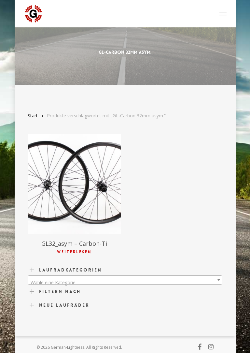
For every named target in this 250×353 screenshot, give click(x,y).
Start (33, 115)
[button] (223, 13)
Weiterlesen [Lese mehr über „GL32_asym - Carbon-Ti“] (74, 252)
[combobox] (125, 280)
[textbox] (125, 282)
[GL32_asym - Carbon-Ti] (74, 184)
